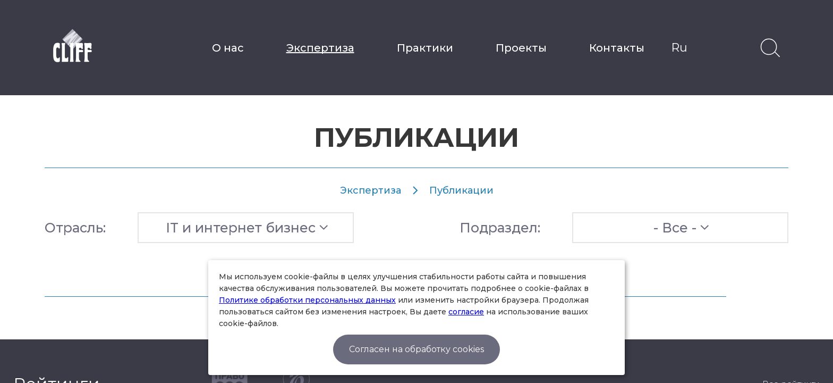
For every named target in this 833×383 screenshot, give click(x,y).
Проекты (521, 47)
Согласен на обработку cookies (416, 349)
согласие (466, 312)
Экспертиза (320, 47)
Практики (425, 47)
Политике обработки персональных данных (307, 300)
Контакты (616, 47)
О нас (228, 47)
